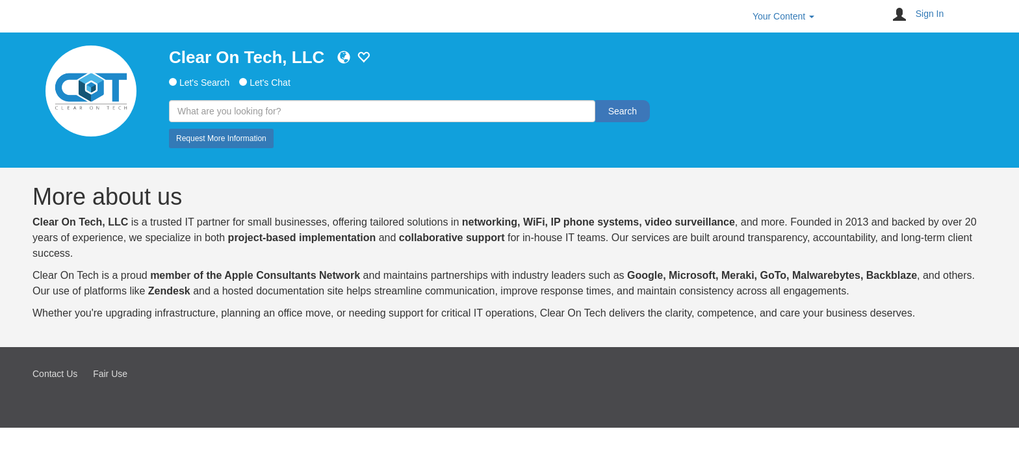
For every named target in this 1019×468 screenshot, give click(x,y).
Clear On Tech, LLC (246, 57)
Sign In (930, 13)
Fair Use (110, 374)
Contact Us (54, 374)
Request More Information (221, 138)
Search (622, 111)
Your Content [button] (783, 16)
